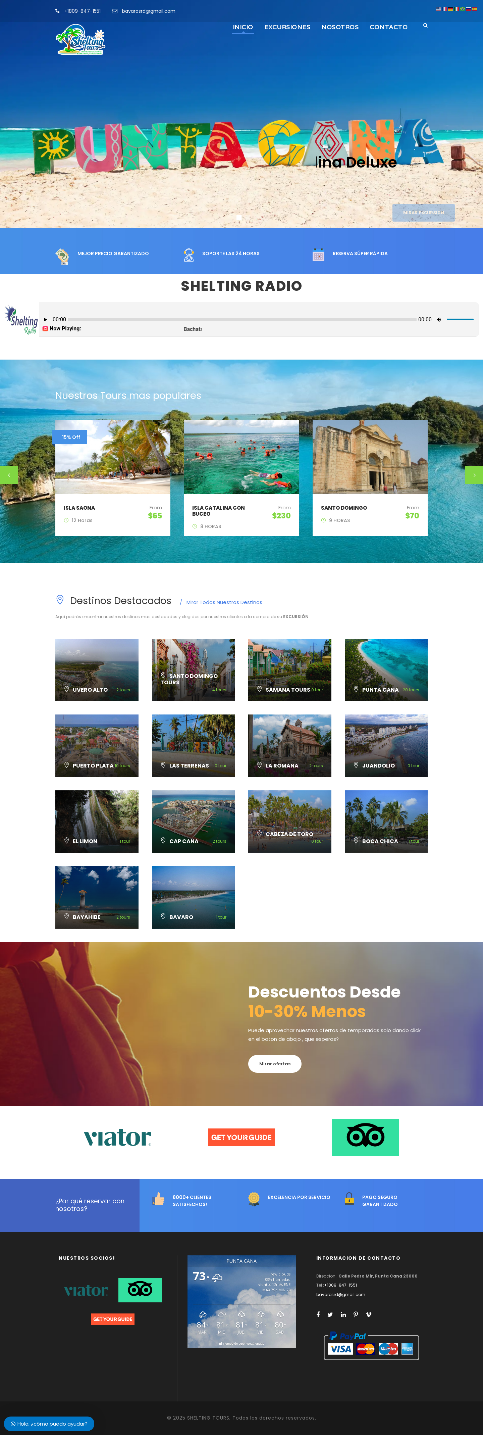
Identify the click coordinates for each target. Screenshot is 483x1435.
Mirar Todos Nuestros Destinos (221, 602)
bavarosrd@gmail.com (148, 11)
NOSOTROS (340, 27)
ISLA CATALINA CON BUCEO (218, 510)
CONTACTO (389, 27)
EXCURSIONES (287, 27)
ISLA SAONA (79, 507)
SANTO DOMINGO (344, 507)
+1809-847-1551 (82, 11)
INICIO (243, 27)
